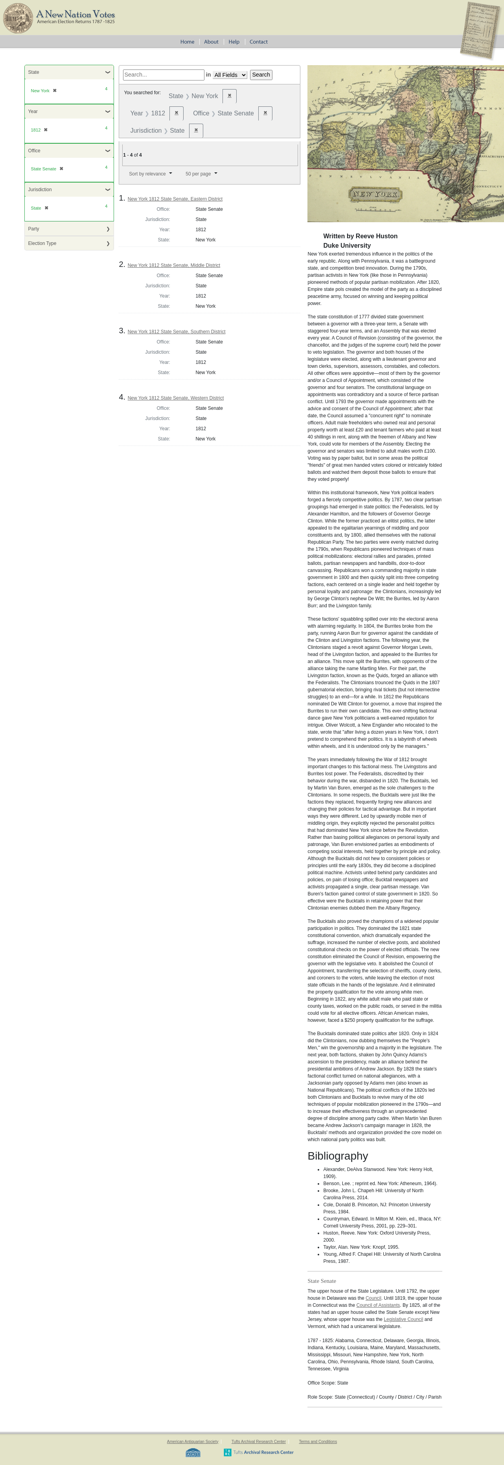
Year (33, 111)
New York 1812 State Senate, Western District (176, 398)
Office (34, 150)
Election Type (42, 243)
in (208, 74)
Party (33, 229)
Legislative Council (403, 1319)
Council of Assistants (378, 1305)
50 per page (198, 174)
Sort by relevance (147, 174)
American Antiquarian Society (193, 1441)
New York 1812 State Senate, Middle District (174, 265)
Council (373, 1298)
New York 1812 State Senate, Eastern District (175, 199)
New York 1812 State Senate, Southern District (177, 331)
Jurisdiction (40, 189)
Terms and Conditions (318, 1441)
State (33, 72)
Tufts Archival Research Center (259, 1441)
